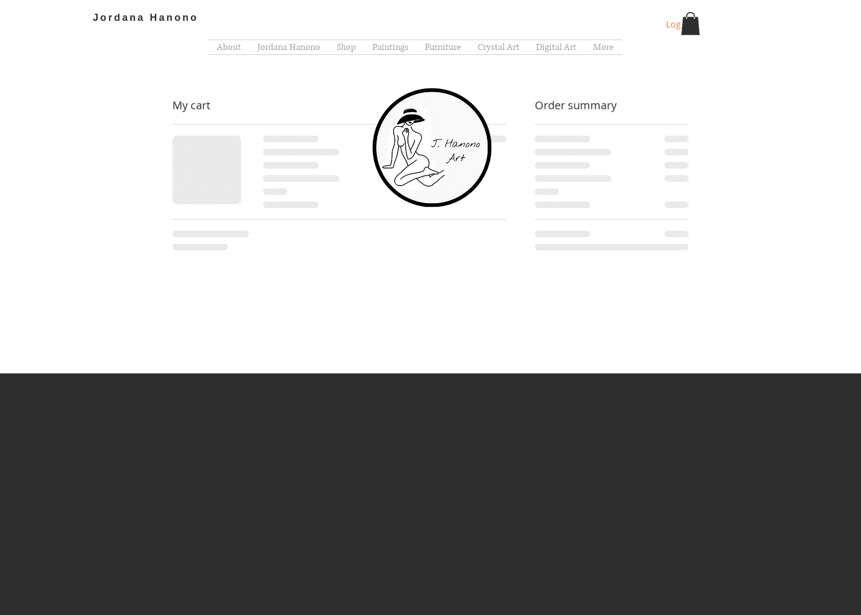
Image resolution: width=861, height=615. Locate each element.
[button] (690, 23)
